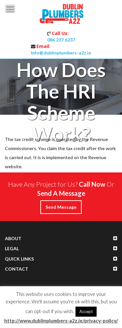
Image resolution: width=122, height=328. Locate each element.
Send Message (61, 207)
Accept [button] (86, 311)
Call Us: (60, 33)
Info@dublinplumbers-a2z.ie (61, 52)
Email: (43, 46)
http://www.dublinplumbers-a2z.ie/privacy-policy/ (61, 320)
